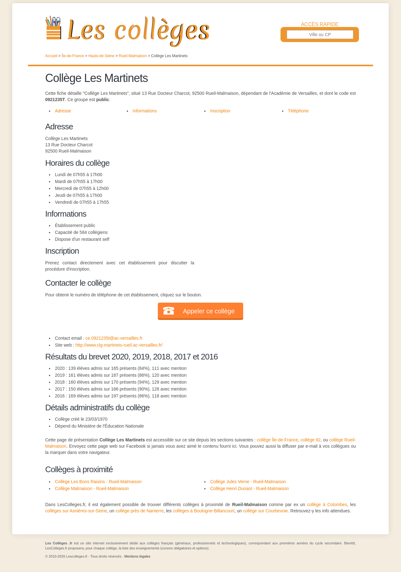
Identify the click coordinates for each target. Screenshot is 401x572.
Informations (145, 110)
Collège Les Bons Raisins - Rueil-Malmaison (98, 481)
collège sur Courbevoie (265, 510)
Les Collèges (200, 31)
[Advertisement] (275, 164)
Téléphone (298, 110)
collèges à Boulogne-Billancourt (203, 510)
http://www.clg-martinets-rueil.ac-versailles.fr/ (119, 345)
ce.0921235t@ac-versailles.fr (113, 338)
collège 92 (311, 439)
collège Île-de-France (277, 439)
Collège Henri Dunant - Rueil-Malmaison (249, 488)
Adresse (63, 110)
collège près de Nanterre (139, 510)
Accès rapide (319, 24)
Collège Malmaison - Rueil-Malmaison (92, 488)
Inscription (220, 110)
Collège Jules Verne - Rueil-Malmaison (248, 481)
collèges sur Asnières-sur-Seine (76, 510)
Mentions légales (137, 556)
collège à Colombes (327, 504)
